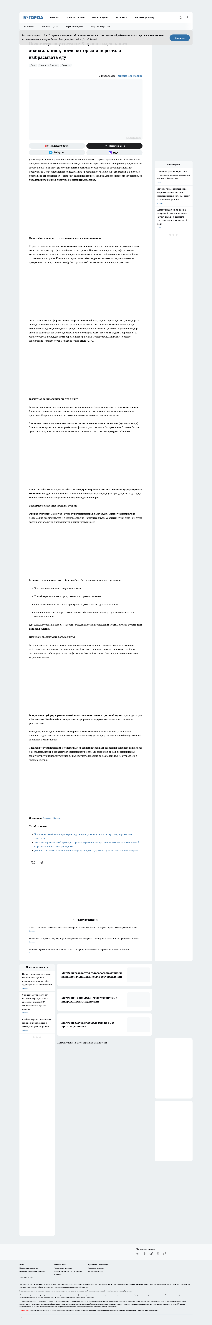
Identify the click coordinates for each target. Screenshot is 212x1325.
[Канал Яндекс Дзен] (114, 146)
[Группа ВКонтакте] (137, 1253)
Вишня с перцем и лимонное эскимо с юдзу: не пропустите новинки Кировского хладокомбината (86, 951)
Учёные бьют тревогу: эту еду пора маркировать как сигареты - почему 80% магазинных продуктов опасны (86, 940)
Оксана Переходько (130, 75)
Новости (54, 17)
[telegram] (42, 862)
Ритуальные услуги (100, 26)
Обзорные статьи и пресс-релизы (32, 1271)
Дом (33, 65)
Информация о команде (28, 1268)
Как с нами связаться (96, 1268)
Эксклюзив (28, 26)
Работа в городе (50, 26)
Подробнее (90, 1297)
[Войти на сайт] (187, 17)
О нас (21, 1265)
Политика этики (60, 1265)
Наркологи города (74, 26)
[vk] (33, 862)
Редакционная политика (63, 1268)
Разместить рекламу (95, 1271)
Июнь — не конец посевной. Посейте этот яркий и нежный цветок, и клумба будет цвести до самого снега (86, 929)
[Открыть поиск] (180, 17)
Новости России (76, 17)
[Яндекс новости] (57, 146)
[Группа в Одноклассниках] (144, 1253)
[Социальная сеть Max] (114, 152)
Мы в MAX (121, 17)
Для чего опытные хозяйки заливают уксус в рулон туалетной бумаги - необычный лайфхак (86, 850)
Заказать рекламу (144, 17)
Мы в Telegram (100, 17)
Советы (66, 65)
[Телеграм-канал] (57, 152)
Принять (180, 38)
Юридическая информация (98, 1265)
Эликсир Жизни (52, 818)
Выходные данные (26, 1277)
